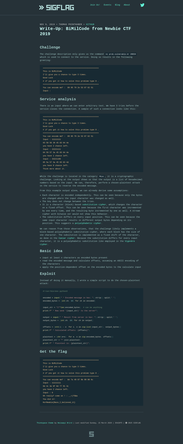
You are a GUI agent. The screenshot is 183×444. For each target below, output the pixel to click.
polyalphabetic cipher (88, 223)
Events (107, 5)
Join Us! (95, 5)
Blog (117, 5)
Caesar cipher (67, 238)
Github (90, 24)
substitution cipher (94, 204)
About (127, 5)
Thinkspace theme (45, 423)
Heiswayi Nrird (65, 423)
